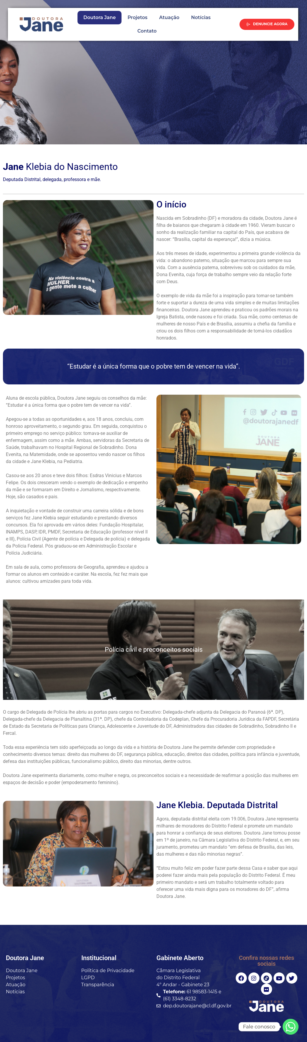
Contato (146, 31)
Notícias (200, 17)
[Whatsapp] (290, 1027)
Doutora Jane (99, 17)
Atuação (169, 17)
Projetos (137, 17)
